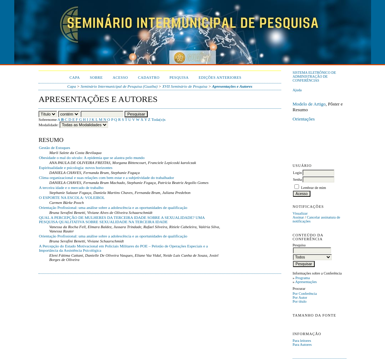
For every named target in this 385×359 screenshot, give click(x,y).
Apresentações (306, 282)
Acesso (120, 78)
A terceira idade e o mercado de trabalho (71, 187)
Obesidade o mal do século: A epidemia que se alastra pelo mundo (92, 157)
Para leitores (302, 341)
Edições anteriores (220, 78)
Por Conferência (305, 294)
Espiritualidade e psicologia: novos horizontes (75, 167)
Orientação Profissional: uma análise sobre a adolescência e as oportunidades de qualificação (113, 207)
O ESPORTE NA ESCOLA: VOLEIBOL (72, 197)
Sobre (96, 78)
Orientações (304, 119)
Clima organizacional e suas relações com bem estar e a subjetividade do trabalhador (106, 177)
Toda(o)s (158, 119)
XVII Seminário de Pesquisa (184, 86)
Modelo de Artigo (309, 104)
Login (297, 173)
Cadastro (148, 78)
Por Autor (300, 297)
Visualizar (300, 213)
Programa (302, 278)
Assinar (298, 217)
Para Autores (302, 345)
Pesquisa (179, 78)
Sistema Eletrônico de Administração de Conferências (314, 76)
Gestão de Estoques (54, 147)
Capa (75, 78)
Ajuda (297, 90)
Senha (297, 179)
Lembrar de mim (313, 188)
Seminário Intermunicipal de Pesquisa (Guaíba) (119, 86)
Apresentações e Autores (232, 86)
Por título (300, 301)
